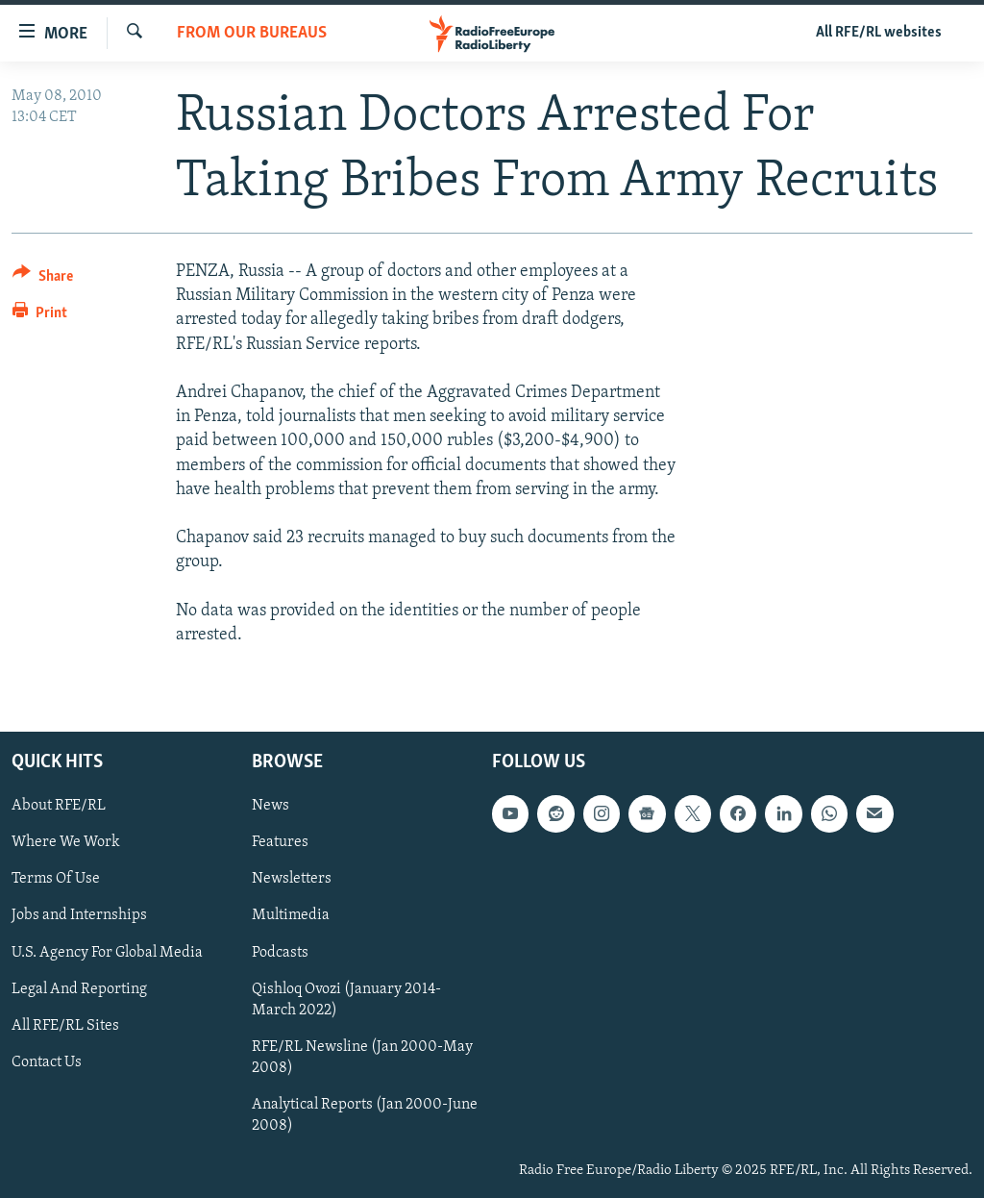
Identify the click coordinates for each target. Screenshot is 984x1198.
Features (280, 842)
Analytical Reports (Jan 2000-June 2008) (365, 1115)
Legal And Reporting (79, 989)
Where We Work (66, 842)
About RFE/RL (59, 805)
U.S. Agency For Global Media (107, 953)
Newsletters (292, 879)
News (270, 805)
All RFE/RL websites (879, 32)
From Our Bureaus (252, 33)
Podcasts (280, 953)
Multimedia (291, 916)
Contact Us (47, 1062)
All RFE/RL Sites (65, 1026)
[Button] (42, 279)
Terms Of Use (56, 879)
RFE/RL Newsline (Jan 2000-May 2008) (362, 1057)
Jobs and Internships (79, 916)
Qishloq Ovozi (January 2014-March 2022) (346, 1000)
